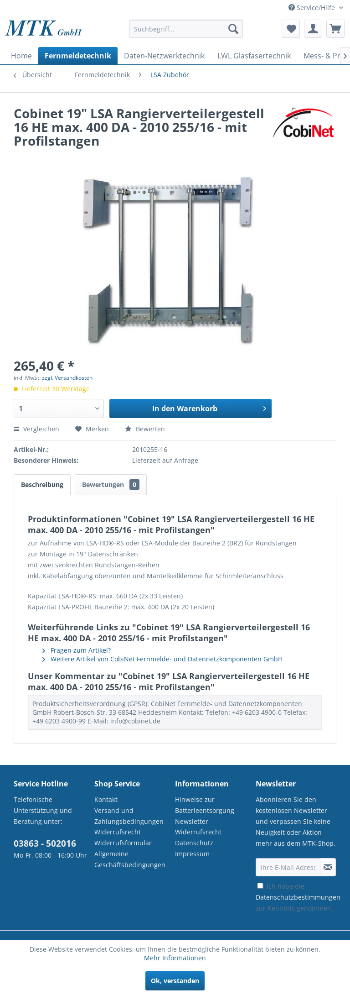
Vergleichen (36, 428)
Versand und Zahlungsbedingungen (129, 816)
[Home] (21, 55)
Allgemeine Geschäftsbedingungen (129, 859)
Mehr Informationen (175, 957)
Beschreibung (42, 484)
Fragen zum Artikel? (76, 650)
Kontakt (106, 799)
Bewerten (145, 428)
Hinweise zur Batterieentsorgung (204, 805)
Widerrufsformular (123, 842)
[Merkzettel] (291, 29)
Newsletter (191, 821)
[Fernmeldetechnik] (78, 55)
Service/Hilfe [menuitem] (312, 7)
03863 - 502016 (45, 843)
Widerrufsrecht (117, 831)
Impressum (192, 853)
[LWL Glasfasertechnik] (254, 55)
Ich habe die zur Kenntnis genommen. (298, 897)
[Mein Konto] (313, 29)
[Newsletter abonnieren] (328, 867)
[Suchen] (233, 29)
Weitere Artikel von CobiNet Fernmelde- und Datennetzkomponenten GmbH (162, 659)
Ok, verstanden (175, 980)
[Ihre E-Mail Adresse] (288, 867)
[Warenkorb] (335, 29)
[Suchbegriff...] (186, 29)
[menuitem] (186, 33)
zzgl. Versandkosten (67, 378)
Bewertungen (110, 484)
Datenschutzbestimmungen (298, 897)
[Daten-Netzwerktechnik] (164, 55)
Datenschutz (194, 842)
